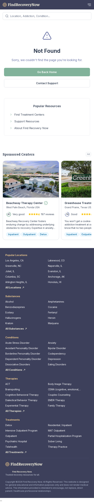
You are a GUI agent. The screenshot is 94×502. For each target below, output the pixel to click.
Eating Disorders (57, 364)
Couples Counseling (59, 394)
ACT (7, 384)
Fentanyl (52, 312)
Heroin (51, 317)
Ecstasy (9, 312)
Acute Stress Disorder (17, 342)
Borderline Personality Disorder (22, 353)
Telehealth (11, 446)
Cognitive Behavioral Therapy (22, 394)
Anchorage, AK (56, 276)
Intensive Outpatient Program (21, 430)
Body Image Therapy (60, 384)
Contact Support (47, 83)
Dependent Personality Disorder (23, 359)
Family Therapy (56, 405)
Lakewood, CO (56, 260)
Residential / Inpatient (60, 425)
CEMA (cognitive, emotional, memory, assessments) (63, 389)
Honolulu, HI (54, 282)
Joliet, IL (9, 271)
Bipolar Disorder (57, 348)
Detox (8, 425)
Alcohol (9, 301)
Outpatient (11, 436)
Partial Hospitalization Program (65, 436)
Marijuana (53, 323)
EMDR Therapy (56, 400)
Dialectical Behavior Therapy (21, 400)
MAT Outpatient (56, 430)
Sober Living (55, 441)
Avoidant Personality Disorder (21, 348)
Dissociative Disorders (17, 364)
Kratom (9, 323)
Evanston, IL (54, 271)
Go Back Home (47, 72)
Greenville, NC (13, 265)
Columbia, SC (12, 276)
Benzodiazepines (15, 307)
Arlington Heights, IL (16, 282)
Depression (54, 359)
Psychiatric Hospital (16, 441)
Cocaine (52, 307)
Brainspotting (12, 389)
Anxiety (52, 342)
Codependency (57, 353)
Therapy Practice (57, 446)
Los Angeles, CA (14, 260)
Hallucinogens (13, 317)
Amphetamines (56, 301)
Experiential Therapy (17, 405)
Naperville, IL (55, 265)
